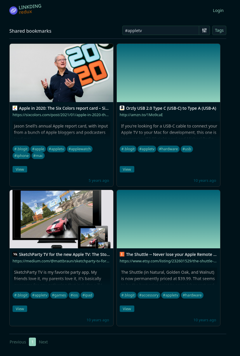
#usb (186, 148)
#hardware (168, 148)
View (20, 169)
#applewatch (80, 148)
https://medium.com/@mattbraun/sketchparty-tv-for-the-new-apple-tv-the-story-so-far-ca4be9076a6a (103, 260)
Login (218, 10)
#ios (74, 295)
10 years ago (205, 180)
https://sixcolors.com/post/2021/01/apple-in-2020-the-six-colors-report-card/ (81, 114)
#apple (38, 148)
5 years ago (98, 180)
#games (59, 295)
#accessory (149, 295)
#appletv (56, 148)
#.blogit (21, 148)
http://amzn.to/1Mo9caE (141, 114)
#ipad (87, 295)
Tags (219, 30)
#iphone (21, 155)
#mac (38, 155)
